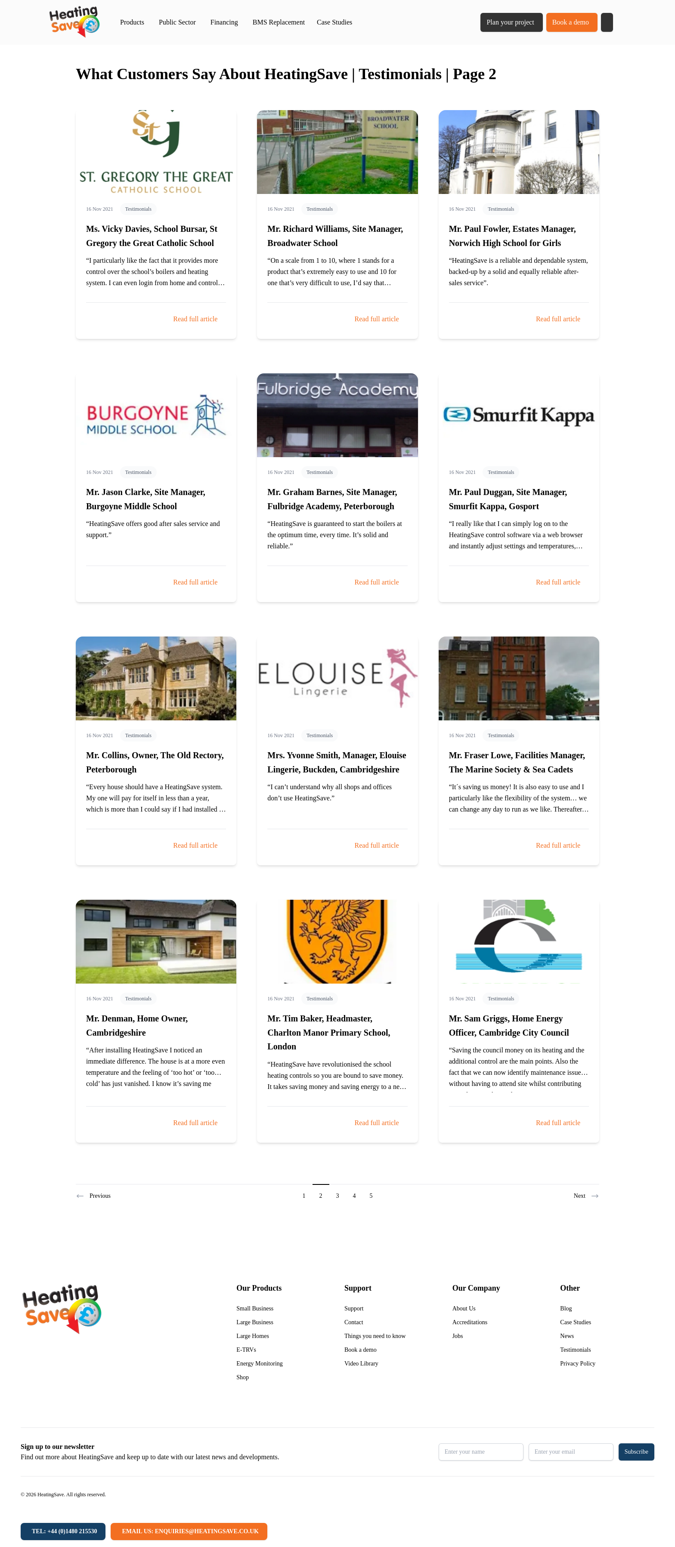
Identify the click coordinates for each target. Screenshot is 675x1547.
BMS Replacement (279, 22)
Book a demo (570, 22)
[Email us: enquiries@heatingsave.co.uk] (189, 1531)
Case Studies (334, 22)
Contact (353, 1322)
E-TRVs (246, 1350)
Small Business (254, 1308)
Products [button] (132, 22)
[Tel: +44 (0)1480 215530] (63, 1531)
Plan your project (510, 22)
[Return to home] (74, 22)
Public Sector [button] (177, 22)
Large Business (254, 1322)
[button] (607, 22)
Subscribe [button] (636, 1452)
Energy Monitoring (259, 1363)
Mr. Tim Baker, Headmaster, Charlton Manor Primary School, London (328, 1032)
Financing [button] (224, 22)
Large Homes (252, 1336)
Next (586, 1196)
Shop (242, 1377)
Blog (566, 1308)
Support (353, 1308)
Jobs (457, 1336)
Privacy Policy (577, 1363)
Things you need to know (375, 1336)
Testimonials (138, 209)
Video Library (361, 1363)
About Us (464, 1308)
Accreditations (470, 1322)
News (567, 1336)
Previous (93, 1196)
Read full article (195, 319)
